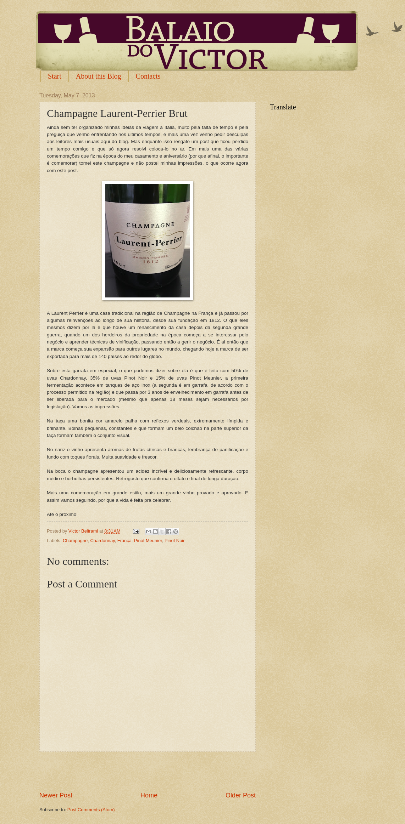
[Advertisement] (148, 771)
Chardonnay (102, 540)
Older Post (241, 795)
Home (148, 795)
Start (54, 76)
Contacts (148, 76)
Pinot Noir (175, 540)
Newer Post (55, 795)
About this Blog (98, 76)
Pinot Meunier (148, 540)
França (124, 540)
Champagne (75, 540)
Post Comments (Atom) (91, 809)
